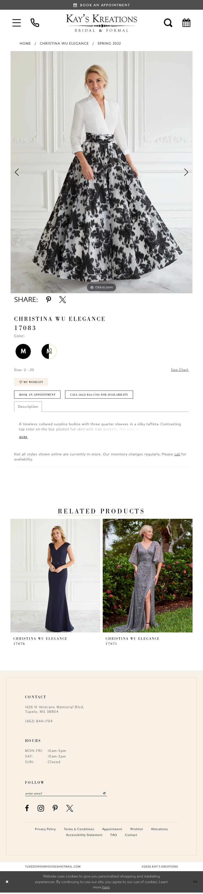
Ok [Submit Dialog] (195, 883)
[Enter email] (67, 795)
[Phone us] (35, 23)
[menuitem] (17, 23)
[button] (17, 23)
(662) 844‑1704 (39, 722)
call (177, 455)
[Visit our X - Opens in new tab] (70, 809)
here (106, 888)
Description (28, 408)
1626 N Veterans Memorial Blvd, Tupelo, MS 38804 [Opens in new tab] (54, 710)
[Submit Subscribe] (107, 795)
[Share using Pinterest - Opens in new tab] (48, 299)
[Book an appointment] (101, 5)
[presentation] (55, 577)
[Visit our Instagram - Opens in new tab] (41, 809)
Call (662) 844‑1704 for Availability (100, 395)
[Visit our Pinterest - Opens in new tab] (55, 809)
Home (25, 44)
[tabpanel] (101, 172)
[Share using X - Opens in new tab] (62, 299)
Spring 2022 (109, 44)
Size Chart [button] (179, 370)
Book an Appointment (37, 395)
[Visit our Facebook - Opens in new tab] (27, 809)
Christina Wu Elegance (64, 44)
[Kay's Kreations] (101, 23)
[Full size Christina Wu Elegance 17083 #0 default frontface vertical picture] (101, 172)
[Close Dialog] (7, 883)
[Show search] (168, 23)
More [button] (23, 438)
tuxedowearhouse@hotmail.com (53, 868)
